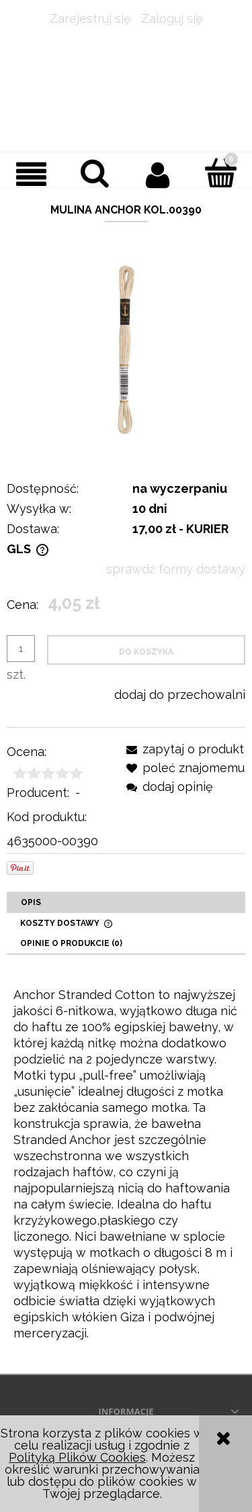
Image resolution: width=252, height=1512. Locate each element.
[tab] (126, 902)
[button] (31, 174)
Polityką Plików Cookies (77, 1457)
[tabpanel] (126, 1164)
